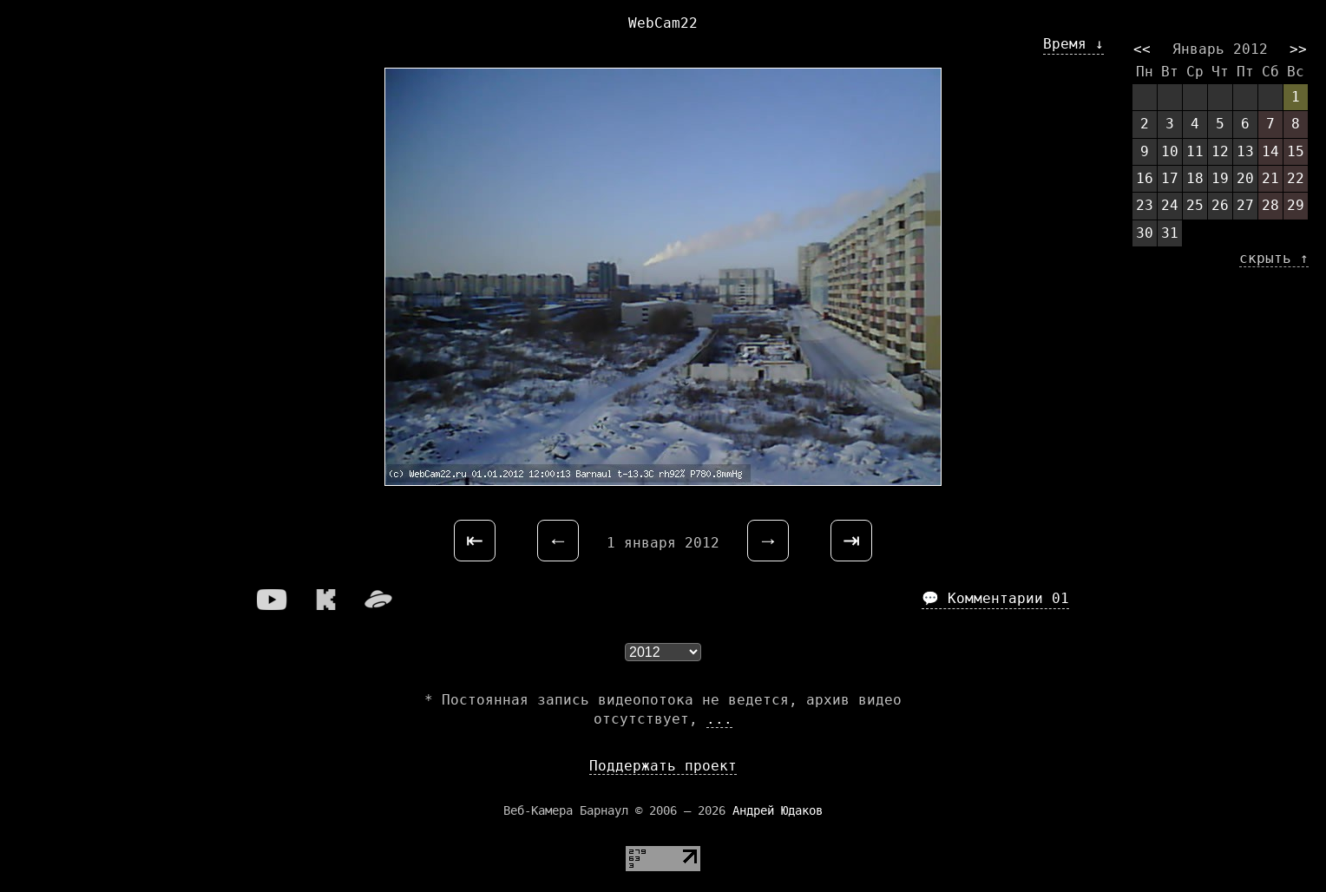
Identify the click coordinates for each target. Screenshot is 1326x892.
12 (1220, 151)
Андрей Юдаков (777, 810)
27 (1245, 205)
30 (1144, 233)
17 (1169, 178)
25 (1195, 205)
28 (1270, 205)
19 (1220, 178)
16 (1144, 178)
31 (1169, 233)
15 (1295, 151)
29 (1295, 205)
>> (1298, 49)
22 (1295, 178)
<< (1142, 49)
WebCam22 (663, 23)
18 (1195, 178)
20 (1245, 178)
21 (1270, 178)
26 (1220, 205)
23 (1144, 205)
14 (1270, 151)
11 (1195, 151)
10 (1169, 151)
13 (1245, 151)
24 (1169, 205)
